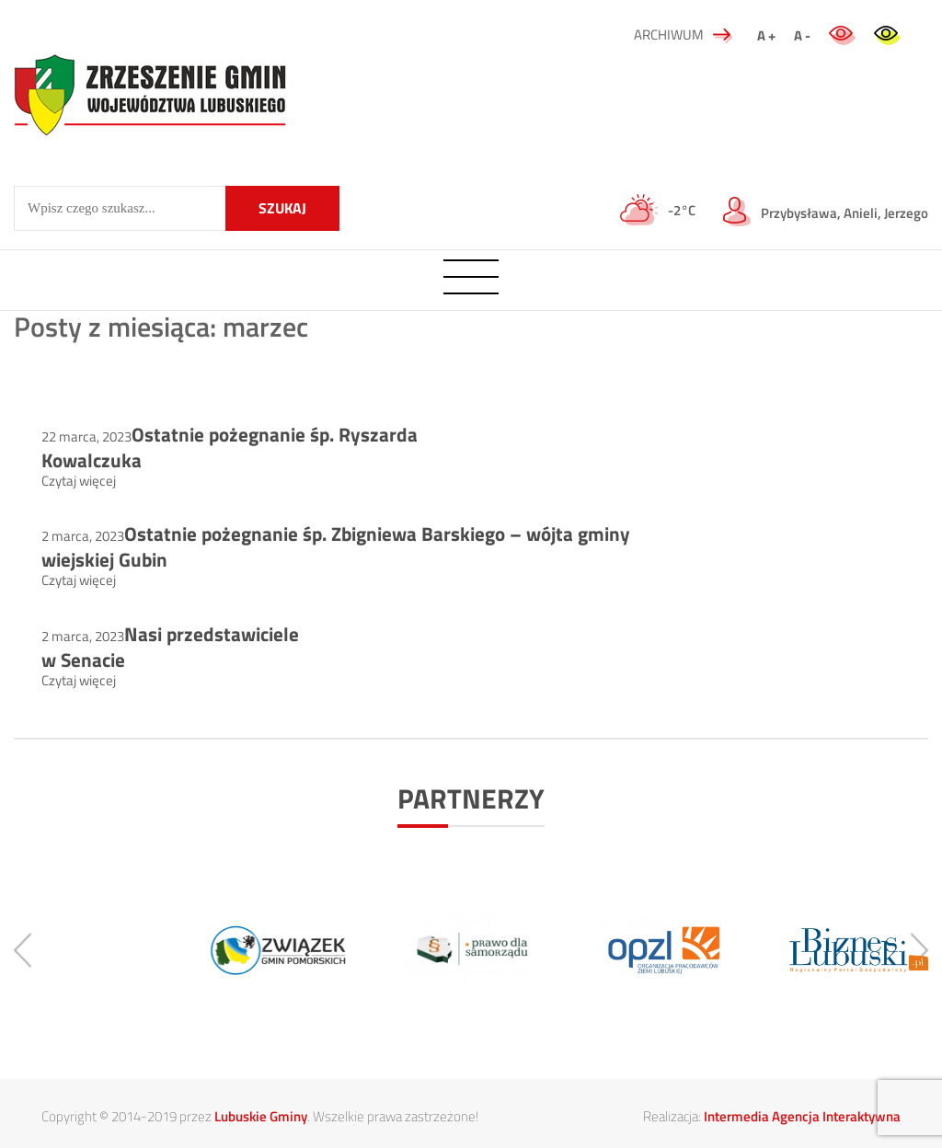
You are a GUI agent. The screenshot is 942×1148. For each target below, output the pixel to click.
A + (766, 35)
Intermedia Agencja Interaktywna (802, 1116)
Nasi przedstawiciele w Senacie (170, 646)
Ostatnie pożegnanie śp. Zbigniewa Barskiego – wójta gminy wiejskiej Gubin (335, 546)
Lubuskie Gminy (260, 1116)
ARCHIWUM (683, 34)
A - (802, 35)
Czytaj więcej (78, 480)
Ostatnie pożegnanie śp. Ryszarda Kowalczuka (229, 447)
